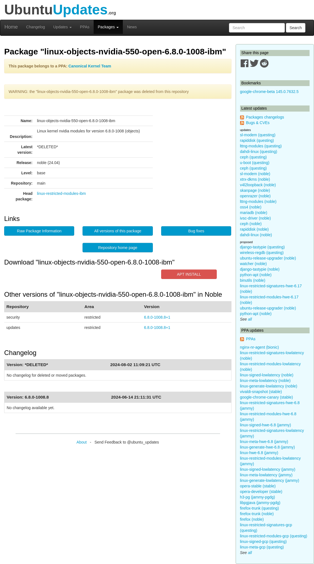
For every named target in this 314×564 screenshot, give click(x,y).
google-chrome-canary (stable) (266, 397)
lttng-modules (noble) (258, 201)
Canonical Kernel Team (89, 66)
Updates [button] (62, 27)
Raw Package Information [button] (39, 231)
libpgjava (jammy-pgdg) (260, 502)
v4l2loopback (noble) (258, 185)
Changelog (35, 27)
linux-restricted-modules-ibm (61, 193)
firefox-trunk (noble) (257, 514)
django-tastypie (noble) (260, 269)
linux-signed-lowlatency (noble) (266, 375)
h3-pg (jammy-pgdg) (257, 497)
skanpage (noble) (255, 190)
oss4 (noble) (250, 207)
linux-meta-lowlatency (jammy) (266, 475)
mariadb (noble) (253, 212)
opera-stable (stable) (258, 486)
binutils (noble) (252, 280)
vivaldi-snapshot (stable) (261, 391)
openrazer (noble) (255, 196)
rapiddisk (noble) (254, 229)
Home (11, 27)
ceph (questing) (253, 157)
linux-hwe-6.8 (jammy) (259, 452)
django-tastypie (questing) (262, 247)
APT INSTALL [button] (189, 274)
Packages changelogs (265, 117)
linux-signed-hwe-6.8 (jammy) (265, 425)
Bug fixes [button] (196, 231)
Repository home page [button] (117, 247)
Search (296, 28)
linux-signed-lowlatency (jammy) (267, 469)
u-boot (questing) (255, 162)
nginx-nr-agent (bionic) (259, 347)
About (81, 442)
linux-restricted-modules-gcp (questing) (273, 536)
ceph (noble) (251, 223)
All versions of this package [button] (117, 231)
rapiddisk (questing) (257, 140)
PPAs (84, 27)
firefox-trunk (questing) (259, 508)
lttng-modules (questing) (261, 146)
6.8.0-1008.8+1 (157, 317)
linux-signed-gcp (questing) (263, 541)
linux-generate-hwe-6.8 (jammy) (267, 447)
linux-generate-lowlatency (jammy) (269, 480)
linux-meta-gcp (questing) (262, 547)
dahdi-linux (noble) (256, 235)
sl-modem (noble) (255, 174)
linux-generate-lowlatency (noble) (268, 386)
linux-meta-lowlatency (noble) (265, 380)
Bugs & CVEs (258, 122)
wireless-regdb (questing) (262, 252)
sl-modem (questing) (258, 135)
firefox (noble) (252, 519)
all (250, 319)
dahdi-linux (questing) (258, 151)
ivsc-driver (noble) (255, 218)
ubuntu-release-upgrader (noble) (268, 258)
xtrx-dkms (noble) (255, 179)
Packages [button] (108, 27)
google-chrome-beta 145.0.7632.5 (269, 91)
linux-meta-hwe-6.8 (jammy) (264, 441)
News (132, 27)
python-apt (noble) (256, 275)
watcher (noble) (253, 263)
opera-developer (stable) (261, 491)
